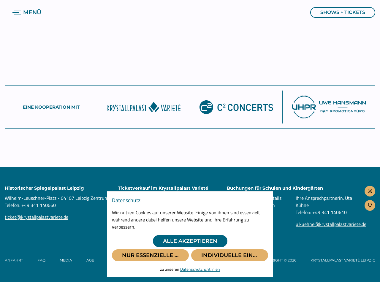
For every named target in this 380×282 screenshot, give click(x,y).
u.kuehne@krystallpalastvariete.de (331, 224)
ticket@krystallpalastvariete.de (36, 217)
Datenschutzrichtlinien (200, 269)
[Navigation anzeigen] (28, 12)
